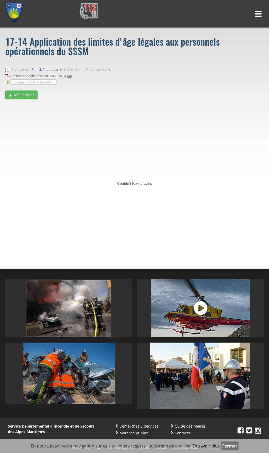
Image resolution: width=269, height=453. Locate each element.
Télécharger (21, 94)
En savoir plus (206, 446)
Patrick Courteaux (45, 69)
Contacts (182, 432)
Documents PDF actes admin (33, 82)
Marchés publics (134, 432)
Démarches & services (139, 426)
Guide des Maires (190, 426)
